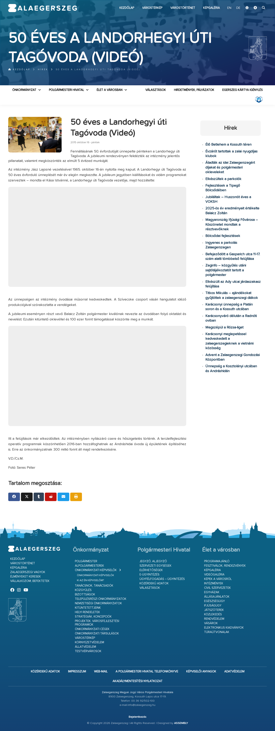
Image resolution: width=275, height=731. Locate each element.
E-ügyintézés (149, 574)
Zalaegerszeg (42, 8)
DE (238, 8)
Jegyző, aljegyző (153, 561)
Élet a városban (109, 90)
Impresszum (77, 671)
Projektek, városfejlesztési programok (97, 623)
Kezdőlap (126, 7)
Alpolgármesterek (89, 565)
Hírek (43, 69)
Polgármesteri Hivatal (66, 90)
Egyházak (211, 592)
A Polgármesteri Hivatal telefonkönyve (147, 671)
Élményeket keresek (25, 576)
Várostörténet (182, 7)
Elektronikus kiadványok (224, 627)
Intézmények (213, 583)
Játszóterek (214, 610)
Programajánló (217, 561)
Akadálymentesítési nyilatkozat (137, 681)
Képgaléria (211, 7)
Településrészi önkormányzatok (100, 598)
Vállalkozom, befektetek (30, 581)
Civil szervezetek (217, 587)
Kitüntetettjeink (88, 607)
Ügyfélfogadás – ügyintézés (162, 579)
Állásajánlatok (217, 596)
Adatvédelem (234, 671)
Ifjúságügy (212, 605)
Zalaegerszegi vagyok (27, 572)
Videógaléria (214, 574)
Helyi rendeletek (87, 612)
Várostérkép (152, 7)
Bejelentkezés (137, 717)
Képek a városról (218, 579)
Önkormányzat (24, 90)
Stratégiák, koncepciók (93, 616)
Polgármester (86, 561)
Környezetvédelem (89, 642)
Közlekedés (213, 614)
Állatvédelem (85, 646)
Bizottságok (85, 594)
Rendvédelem (214, 618)
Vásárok (211, 623)
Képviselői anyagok (201, 671)
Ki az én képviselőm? (90, 580)
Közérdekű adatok (154, 583)
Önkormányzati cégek (92, 629)
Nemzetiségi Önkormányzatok (98, 603)
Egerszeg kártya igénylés (242, 90)
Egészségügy (214, 601)
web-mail (101, 671)
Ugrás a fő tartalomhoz (257, 2)
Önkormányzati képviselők (96, 570)
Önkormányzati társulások (97, 633)
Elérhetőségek (151, 570)
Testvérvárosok (88, 651)
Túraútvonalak (216, 632)
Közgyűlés (83, 590)
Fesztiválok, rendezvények (225, 565)
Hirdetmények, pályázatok (194, 90)
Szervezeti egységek (156, 565)
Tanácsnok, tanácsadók (94, 585)
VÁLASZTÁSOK (155, 90)
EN (229, 8)
